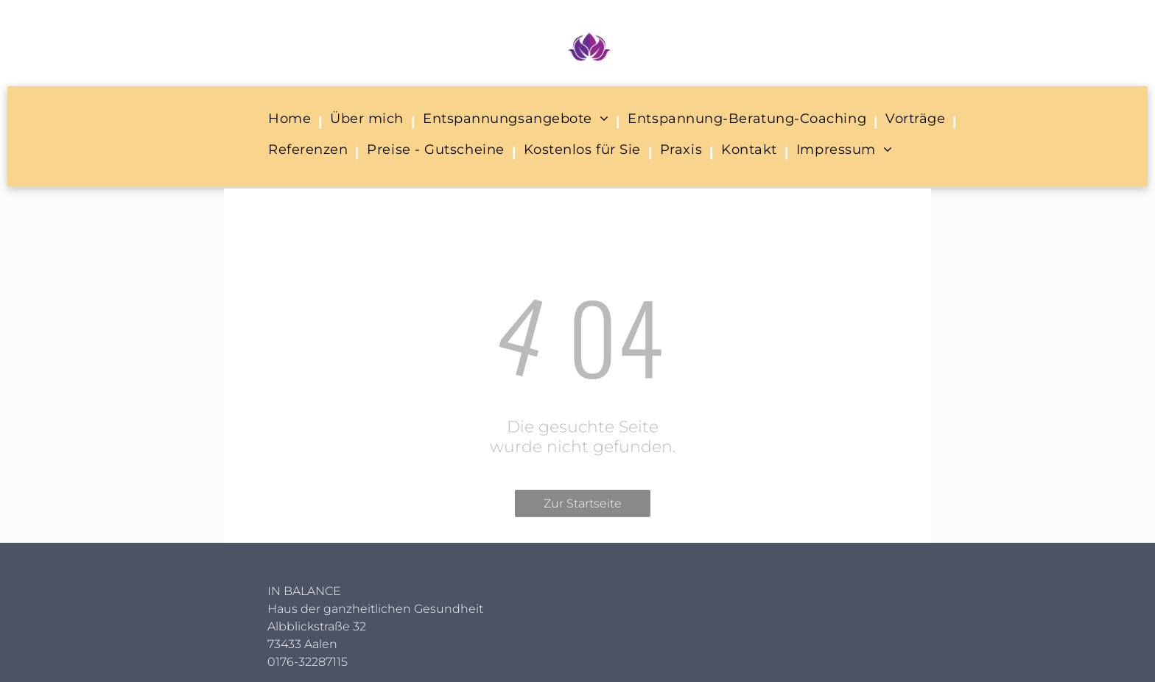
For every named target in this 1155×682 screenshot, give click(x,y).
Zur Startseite (583, 503)
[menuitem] (292, 121)
